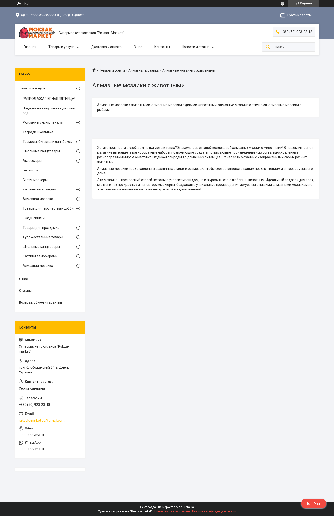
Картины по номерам (39, 189)
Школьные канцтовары (41, 151)
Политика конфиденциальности (214, 511)
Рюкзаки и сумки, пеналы (43, 122)
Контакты (162, 47)
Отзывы (25, 290)
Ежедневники (34, 218)
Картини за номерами (40, 256)
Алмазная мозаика (143, 70)
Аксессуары (32, 161)
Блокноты (30, 170)
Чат (313, 503)
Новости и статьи (195, 47)
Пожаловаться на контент (172, 511)
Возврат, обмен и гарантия (40, 302)
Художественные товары (43, 237)
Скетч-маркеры (35, 180)
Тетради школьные (38, 132)
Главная (30, 47)
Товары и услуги (61, 47)
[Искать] (268, 47)
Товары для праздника (41, 228)
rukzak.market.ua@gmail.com (42, 420)
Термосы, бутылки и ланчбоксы (47, 141)
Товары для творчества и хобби (48, 208)
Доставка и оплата (106, 47)
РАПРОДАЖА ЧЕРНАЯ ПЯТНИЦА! (49, 99)
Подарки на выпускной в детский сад (49, 110)
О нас (138, 47)
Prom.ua (188, 507)
